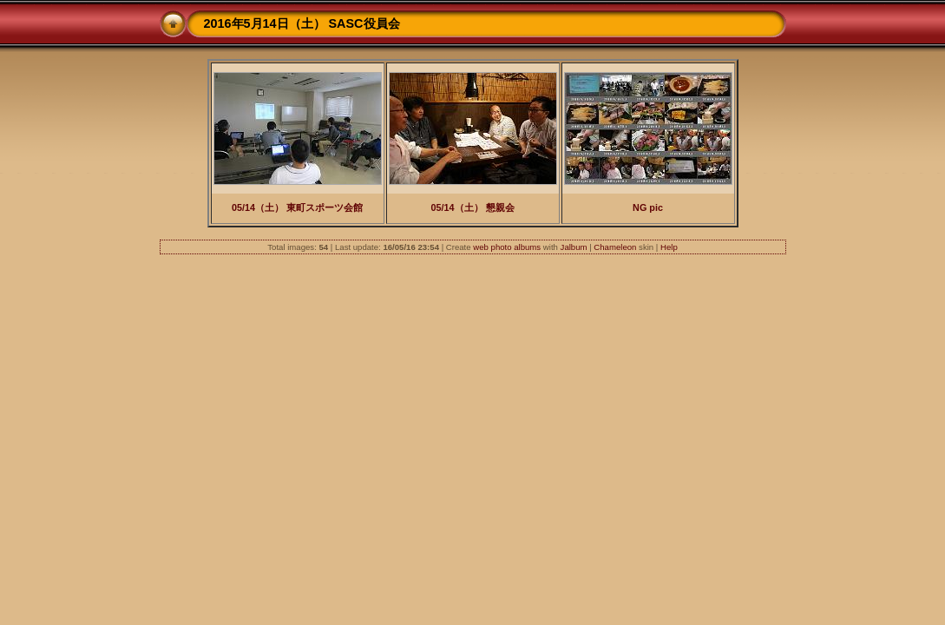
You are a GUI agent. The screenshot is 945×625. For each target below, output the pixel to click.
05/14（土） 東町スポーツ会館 (297, 207)
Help (669, 247)
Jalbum (574, 247)
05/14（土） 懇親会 (472, 207)
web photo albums (507, 247)
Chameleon (615, 247)
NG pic (648, 207)
